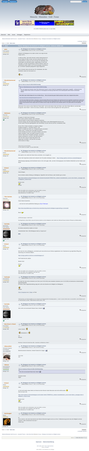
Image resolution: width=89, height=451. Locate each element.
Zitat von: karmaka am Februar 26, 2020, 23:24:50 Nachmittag (31, 369)
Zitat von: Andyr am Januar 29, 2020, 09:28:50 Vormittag (30, 84)
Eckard (6, 168)
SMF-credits (39, 445)
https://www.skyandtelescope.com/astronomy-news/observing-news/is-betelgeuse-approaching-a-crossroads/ (43, 208)
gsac (5, 49)
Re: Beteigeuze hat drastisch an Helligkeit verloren (33, 49)
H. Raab (30, 292)
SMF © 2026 (44, 445)
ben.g (39, 38)
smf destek (47, 447)
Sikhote (6, 365)
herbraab (7, 277)
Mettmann (7, 113)
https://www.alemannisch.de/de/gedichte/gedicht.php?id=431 (30, 97)
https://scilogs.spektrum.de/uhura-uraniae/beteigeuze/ (69, 158)
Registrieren (13, 1)
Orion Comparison (22, 292)
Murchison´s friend (10, 324)
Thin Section (8, 196)
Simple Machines (50, 445)
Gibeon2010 (7, 346)
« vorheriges (79, 41)
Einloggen (5, 1)
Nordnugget (7, 413)
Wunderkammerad (9, 80)
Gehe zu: (72, 437)
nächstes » (85, 41)
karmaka (6, 224)
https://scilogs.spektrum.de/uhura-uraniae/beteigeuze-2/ (31, 255)
